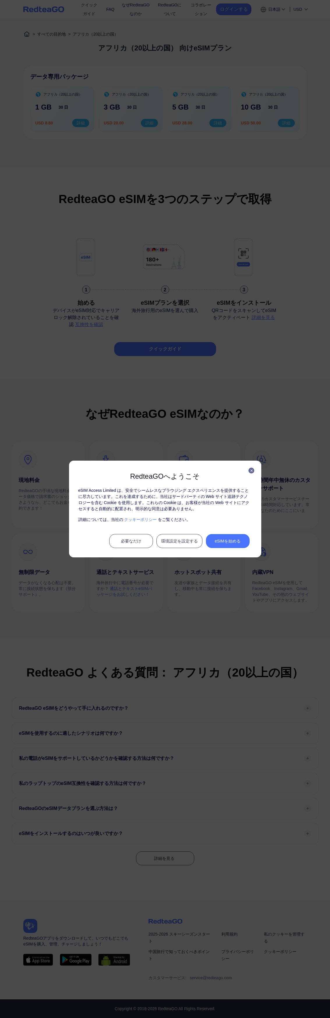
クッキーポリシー (140, 519)
